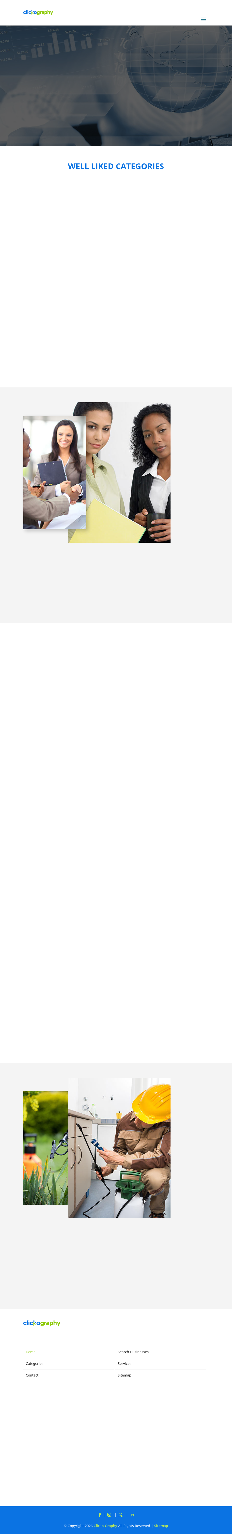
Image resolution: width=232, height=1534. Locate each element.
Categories (34, 1363)
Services (124, 1363)
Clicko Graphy (105, 1525)
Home (30, 1351)
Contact (32, 1375)
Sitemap (124, 1375)
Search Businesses (133, 1351)
